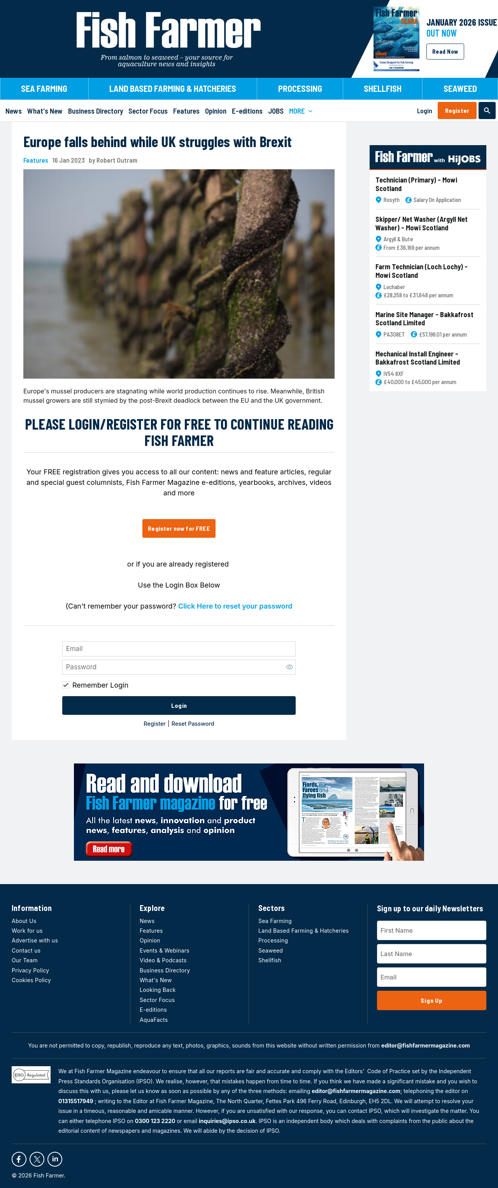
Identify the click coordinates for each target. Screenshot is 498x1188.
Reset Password (193, 723)
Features (35, 160)
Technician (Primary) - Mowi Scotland (416, 184)
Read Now (445, 51)
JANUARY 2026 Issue (461, 22)
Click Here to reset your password (235, 606)
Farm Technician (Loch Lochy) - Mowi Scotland (421, 271)
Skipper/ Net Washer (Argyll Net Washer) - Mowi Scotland (421, 223)
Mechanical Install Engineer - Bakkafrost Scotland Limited (417, 358)
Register (457, 110)
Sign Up (432, 1000)
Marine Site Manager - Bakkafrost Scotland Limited (424, 319)
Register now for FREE (179, 528)
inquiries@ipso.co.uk (227, 1121)
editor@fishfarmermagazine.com (425, 1045)
